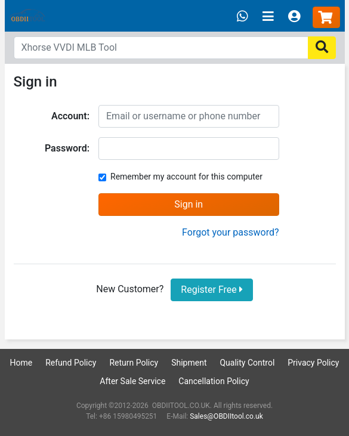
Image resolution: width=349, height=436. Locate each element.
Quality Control (247, 362)
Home (21, 362)
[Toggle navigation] (268, 17)
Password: (67, 148)
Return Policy (133, 362)
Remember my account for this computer (186, 176)
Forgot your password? (230, 232)
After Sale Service (132, 381)
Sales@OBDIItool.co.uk (226, 416)
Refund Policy (70, 362)
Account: (70, 116)
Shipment (188, 362)
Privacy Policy (313, 362)
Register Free (211, 289)
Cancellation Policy (213, 381)
